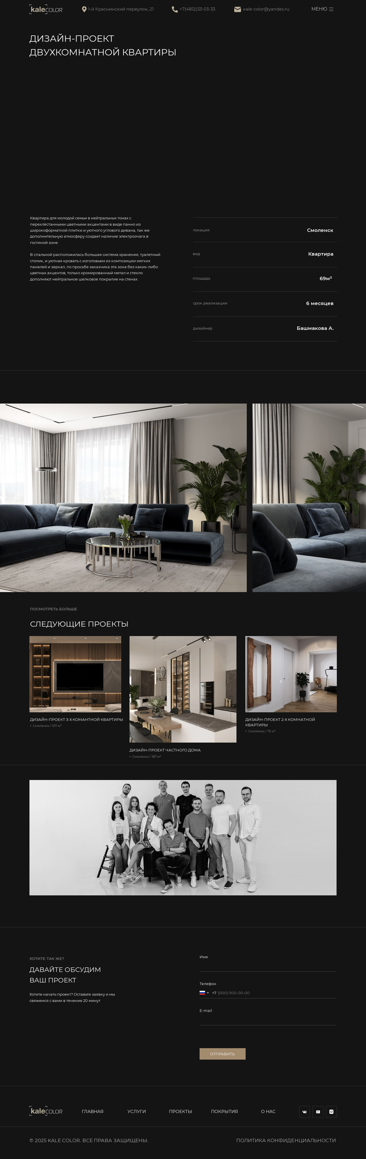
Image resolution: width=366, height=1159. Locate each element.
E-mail (206, 1010)
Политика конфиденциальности (286, 1140)
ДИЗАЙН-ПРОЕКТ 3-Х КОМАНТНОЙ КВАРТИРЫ (76, 719)
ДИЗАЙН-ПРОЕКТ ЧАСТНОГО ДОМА (165, 750)
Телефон (208, 984)
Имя (204, 957)
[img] (75, 674)
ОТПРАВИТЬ (222, 1054)
